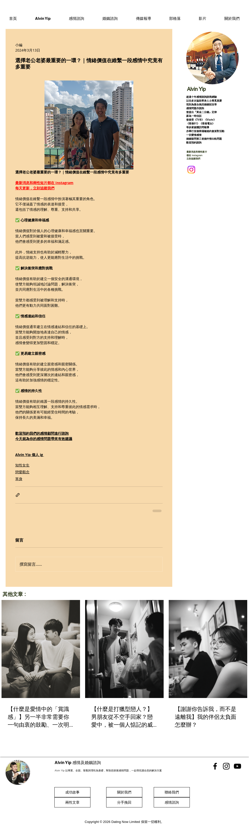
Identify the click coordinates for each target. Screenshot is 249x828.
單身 (18, 478)
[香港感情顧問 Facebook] (215, 766)
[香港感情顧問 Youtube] (237, 766)
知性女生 (22, 465)
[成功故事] (72, 792)
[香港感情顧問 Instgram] (226, 766)
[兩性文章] (72, 802)
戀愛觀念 (22, 471)
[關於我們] (124, 792)
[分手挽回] (124, 802)
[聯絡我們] (172, 792)
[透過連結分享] (17, 495)
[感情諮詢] (172, 802)
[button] (76, 18)
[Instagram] (191, 170)
